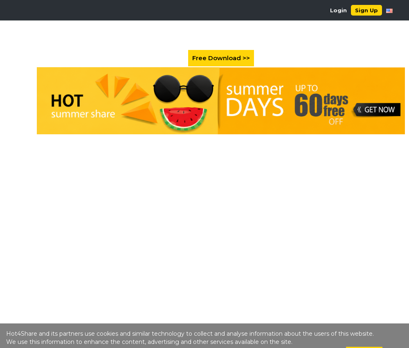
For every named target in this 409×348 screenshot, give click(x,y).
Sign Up (366, 10)
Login (338, 10)
